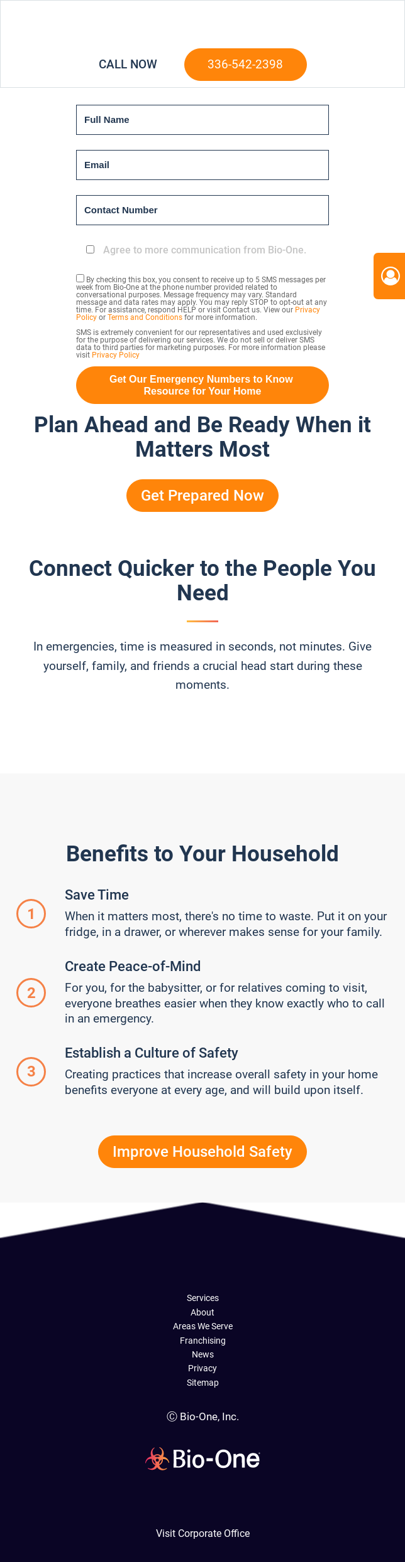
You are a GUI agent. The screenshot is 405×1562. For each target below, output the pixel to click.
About (202, 1312)
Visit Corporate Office (203, 1533)
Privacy (202, 1368)
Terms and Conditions (145, 317)
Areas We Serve (203, 1326)
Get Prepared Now (202, 495)
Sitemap (203, 1383)
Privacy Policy (116, 355)
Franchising (203, 1341)
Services (203, 1298)
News (203, 1354)
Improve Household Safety (202, 1152)
